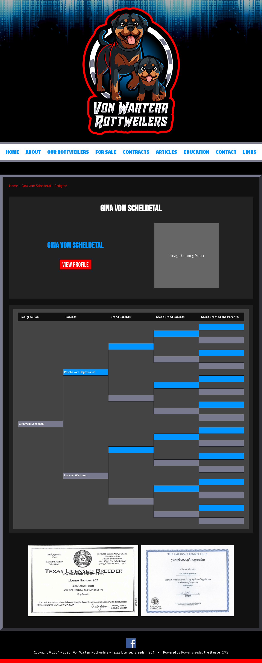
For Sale (105, 152)
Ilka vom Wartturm (75, 475)
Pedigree (60, 185)
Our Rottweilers (68, 152)
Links (249, 152)
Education (196, 152)
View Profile (75, 265)
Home (12, 152)
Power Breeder (191, 652)
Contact (226, 152)
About (33, 152)
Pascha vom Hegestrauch (79, 372)
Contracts (136, 152)
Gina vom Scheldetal (36, 185)
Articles (166, 152)
